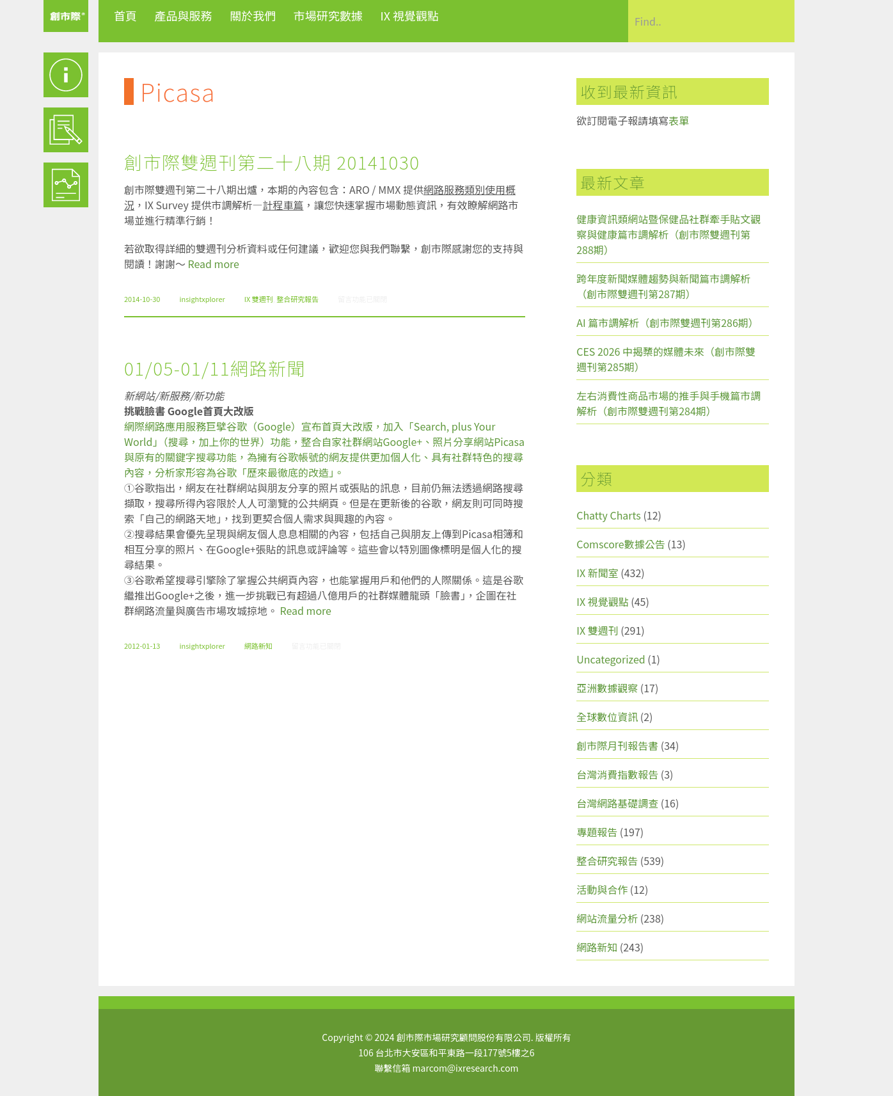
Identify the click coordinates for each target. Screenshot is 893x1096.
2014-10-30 (142, 299)
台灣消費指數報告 (617, 774)
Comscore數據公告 (620, 544)
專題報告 (596, 831)
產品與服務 (183, 15)
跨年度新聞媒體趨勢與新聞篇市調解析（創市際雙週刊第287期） (663, 286)
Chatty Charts (608, 515)
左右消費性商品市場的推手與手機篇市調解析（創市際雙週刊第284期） (668, 403)
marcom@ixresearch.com (466, 1067)
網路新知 (258, 645)
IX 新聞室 (597, 572)
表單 (678, 120)
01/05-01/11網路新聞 (215, 368)
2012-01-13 (142, 645)
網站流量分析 (607, 918)
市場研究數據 (328, 15)
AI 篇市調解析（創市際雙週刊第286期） (667, 322)
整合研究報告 (297, 299)
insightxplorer (202, 299)
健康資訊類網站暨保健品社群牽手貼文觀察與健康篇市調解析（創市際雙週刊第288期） (668, 234)
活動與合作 (602, 889)
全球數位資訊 (607, 716)
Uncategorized (610, 659)
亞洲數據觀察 (607, 687)
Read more (213, 263)
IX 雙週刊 (258, 299)
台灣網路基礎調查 (617, 803)
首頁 (125, 15)
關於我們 (253, 15)
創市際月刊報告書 (617, 745)
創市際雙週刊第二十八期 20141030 (272, 162)
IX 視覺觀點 (409, 15)
